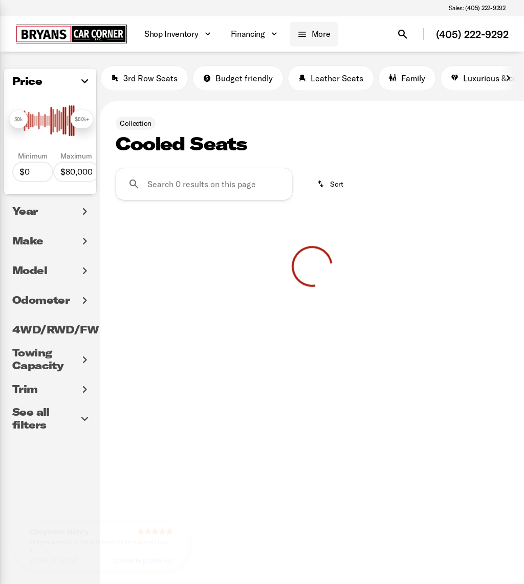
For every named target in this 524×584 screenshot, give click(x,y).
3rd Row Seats (144, 78)
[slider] (18, 119)
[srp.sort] (331, 184)
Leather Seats (330, 78)
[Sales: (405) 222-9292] (477, 8)
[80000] (76, 172)
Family (407, 78)
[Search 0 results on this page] (204, 184)
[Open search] (403, 34)
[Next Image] (508, 78)
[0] (32, 172)
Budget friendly (238, 78)
